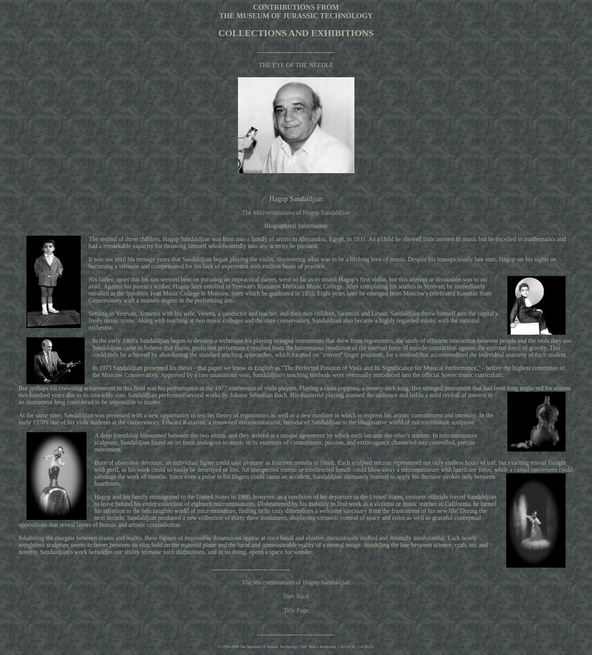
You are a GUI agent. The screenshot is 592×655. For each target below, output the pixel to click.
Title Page (296, 610)
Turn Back (296, 596)
